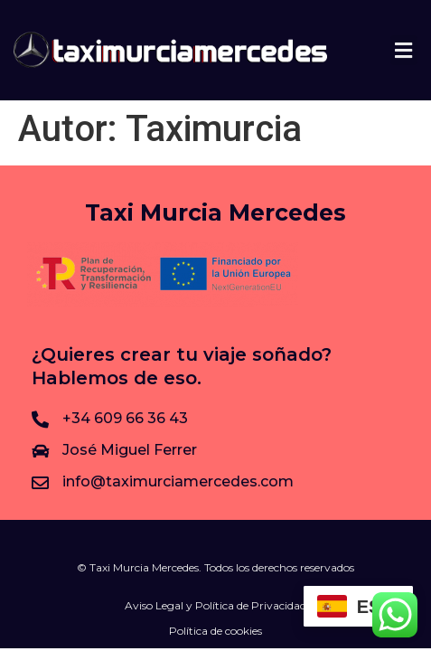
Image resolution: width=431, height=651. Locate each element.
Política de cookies (215, 630)
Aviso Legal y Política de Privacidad (215, 605)
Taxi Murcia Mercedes (215, 212)
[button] (403, 50)
